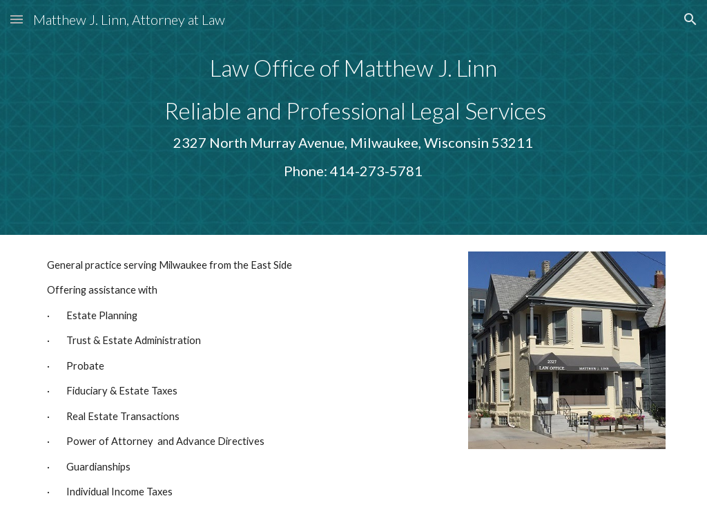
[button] (16, 19)
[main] (353, 117)
